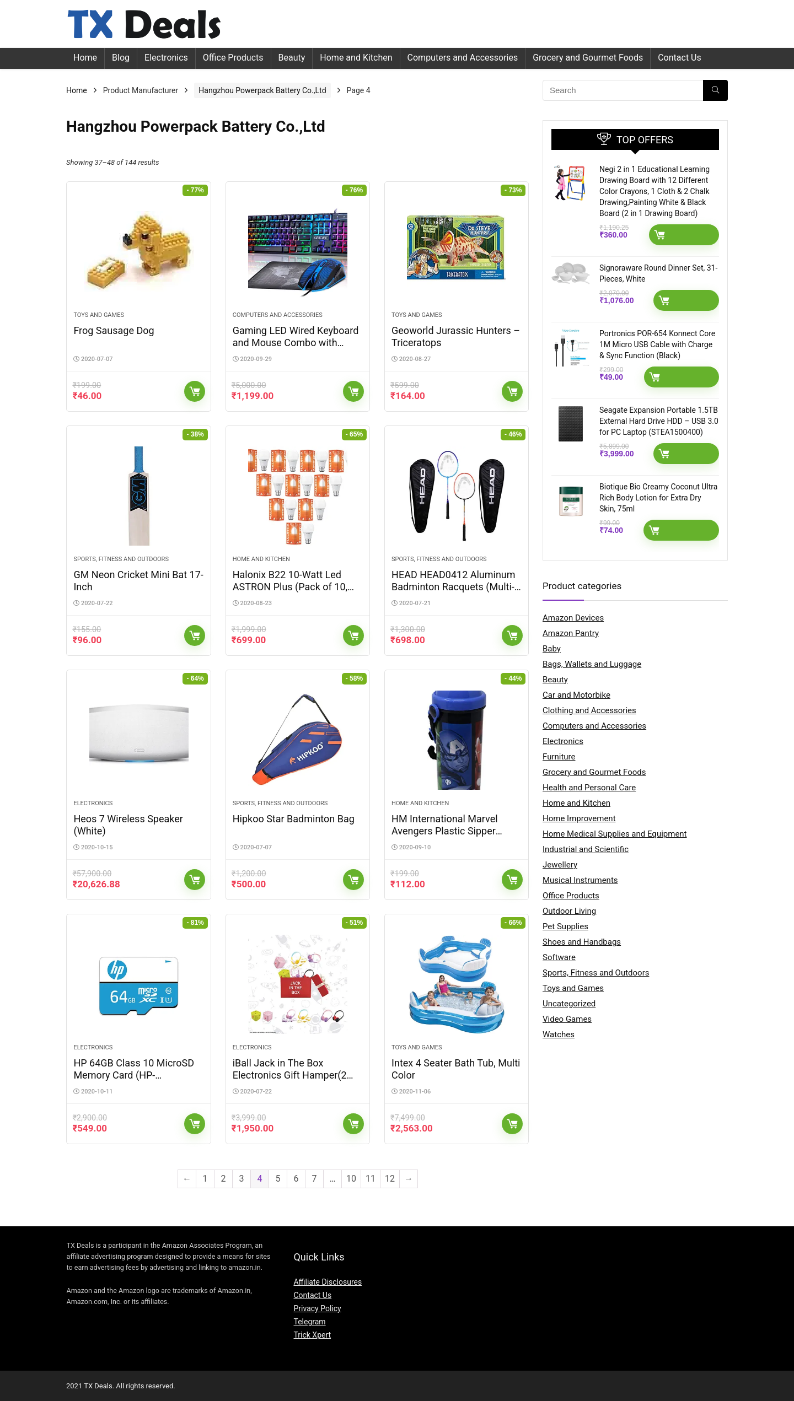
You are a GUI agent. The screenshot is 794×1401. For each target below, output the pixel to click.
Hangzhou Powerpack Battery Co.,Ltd (262, 90)
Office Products (233, 57)
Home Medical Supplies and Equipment (615, 834)
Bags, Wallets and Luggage (592, 664)
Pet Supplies (565, 926)
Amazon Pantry (571, 633)
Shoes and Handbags (582, 942)
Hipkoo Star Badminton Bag (294, 819)
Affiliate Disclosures (327, 1282)
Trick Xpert (312, 1334)
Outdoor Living (569, 911)
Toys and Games (98, 315)
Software (559, 957)
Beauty (291, 57)
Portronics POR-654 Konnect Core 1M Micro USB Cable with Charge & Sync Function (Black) (657, 344)
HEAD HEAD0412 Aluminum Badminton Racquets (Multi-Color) (453, 587)
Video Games (567, 1019)
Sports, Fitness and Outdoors (121, 559)
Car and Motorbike (576, 695)
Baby (552, 649)
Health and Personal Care (589, 788)
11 (370, 1178)
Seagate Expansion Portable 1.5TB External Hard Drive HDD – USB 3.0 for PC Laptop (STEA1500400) (658, 421)
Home (85, 57)
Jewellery (560, 865)
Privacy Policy (317, 1308)
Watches (559, 1034)
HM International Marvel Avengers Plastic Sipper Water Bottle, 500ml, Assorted (444, 837)
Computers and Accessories (462, 57)
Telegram (309, 1321)
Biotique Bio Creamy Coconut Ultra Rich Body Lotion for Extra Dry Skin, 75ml (658, 497)
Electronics (166, 57)
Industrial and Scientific (586, 849)
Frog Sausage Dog (113, 330)
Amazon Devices (573, 618)
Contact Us (679, 57)
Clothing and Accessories (589, 710)
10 (351, 1178)
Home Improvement (579, 818)
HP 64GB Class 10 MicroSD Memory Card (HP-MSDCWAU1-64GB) (133, 1075)
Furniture (559, 757)
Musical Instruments (580, 880)
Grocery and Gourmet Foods (588, 57)
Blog (121, 57)
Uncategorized (569, 1004)
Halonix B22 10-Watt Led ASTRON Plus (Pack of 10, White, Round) (290, 587)
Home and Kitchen (356, 57)
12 (390, 1178)
